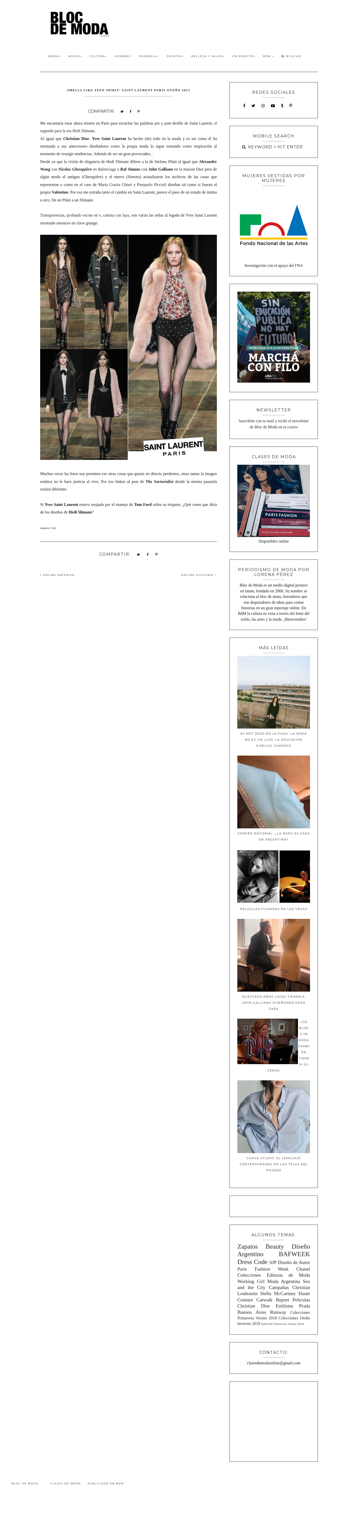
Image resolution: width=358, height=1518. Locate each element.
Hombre (123, 56)
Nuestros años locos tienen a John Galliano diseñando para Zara (273, 1003)
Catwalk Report (273, 1299)
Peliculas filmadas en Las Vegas (274, 909)
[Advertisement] (273, 1420)
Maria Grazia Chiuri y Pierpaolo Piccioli (132, 184)
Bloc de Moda (25, 1483)
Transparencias (52, 215)
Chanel (303, 1269)
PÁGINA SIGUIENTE (199, 575)
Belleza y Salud (208, 56)
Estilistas (284, 1306)
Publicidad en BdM (106, 1483)
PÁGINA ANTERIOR (57, 575)
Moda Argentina (283, 1281)
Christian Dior (253, 1306)
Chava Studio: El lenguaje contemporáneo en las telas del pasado (274, 1164)
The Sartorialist (159, 481)
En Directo (244, 56)
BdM (268, 56)
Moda (54, 56)
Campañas (279, 1287)
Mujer (75, 56)
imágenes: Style (48, 528)
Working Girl (251, 1281)
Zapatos (175, 56)
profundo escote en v (84, 215)
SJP (273, 1262)
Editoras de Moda (288, 1275)
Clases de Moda (65, 1483)
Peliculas (301, 1299)
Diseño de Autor (294, 1262)
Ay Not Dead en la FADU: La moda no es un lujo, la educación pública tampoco (273, 740)
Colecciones (249, 1275)
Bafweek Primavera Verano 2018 (282, 1324)
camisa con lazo (116, 215)
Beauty (275, 1246)
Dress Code (252, 1262)
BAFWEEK (294, 1254)
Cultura (98, 56)
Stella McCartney (278, 1293)
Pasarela (149, 56)
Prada (304, 1306)
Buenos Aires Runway (261, 1312)
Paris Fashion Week (263, 1269)
